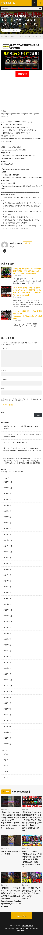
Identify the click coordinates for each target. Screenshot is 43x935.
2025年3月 (7, 528)
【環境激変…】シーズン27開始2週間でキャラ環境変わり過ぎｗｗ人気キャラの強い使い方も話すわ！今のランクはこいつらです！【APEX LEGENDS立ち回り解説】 (32, 821)
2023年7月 (7, 639)
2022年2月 (7, 738)
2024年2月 (7, 598)
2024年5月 (7, 581)
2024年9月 (7, 558)
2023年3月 (7, 662)
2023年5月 (7, 651)
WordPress (21, 930)
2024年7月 (7, 569)
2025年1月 (7, 534)
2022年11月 (7, 686)
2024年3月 (7, 592)
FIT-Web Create (23, 928)
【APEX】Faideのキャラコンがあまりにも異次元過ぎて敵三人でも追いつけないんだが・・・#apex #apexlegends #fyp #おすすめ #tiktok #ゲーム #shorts (11, 820)
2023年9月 (7, 627)
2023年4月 (7, 656)
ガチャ (5, 766)
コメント (4, 348)
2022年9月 (7, 697)
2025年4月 (7, 523)
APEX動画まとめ (27, 926)
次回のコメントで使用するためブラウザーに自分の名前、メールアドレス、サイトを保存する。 (21, 399)
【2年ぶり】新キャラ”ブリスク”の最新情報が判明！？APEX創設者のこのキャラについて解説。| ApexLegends (27, 271)
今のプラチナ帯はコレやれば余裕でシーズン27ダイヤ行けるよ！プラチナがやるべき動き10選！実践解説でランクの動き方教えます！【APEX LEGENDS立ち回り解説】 (22, 461)
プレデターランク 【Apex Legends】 (15, 442)
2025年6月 (7, 511)
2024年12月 (7, 540)
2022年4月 (7, 726)
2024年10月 (7, 552)
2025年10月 (7, 488)
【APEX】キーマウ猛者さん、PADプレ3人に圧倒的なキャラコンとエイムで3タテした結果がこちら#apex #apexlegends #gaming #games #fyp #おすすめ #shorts (11, 897)
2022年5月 (7, 720)
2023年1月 (7, 674)
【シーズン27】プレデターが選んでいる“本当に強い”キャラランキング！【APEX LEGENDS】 (31, 893)
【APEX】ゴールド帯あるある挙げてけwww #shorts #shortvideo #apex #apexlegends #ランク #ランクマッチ (22, 450)
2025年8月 (7, 499)
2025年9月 (7, 494)
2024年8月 (7, 563)
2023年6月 (7, 645)
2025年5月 (7, 517)
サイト (3, 388)
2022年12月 (7, 680)
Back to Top (21, 916)
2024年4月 (7, 587)
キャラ (16, 30)
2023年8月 (7, 633)
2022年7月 (7, 709)
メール (4, 379)
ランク (5, 777)
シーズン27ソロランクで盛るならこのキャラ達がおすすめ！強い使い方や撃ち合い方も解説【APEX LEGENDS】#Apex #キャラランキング (32, 859)
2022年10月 (7, 691)
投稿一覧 (27, 243)
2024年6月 (7, 575)
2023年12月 (7, 610)
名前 (3, 370)
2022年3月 (7, 732)
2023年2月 (7, 668)
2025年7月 (7, 505)
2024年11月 (7, 546)
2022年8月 (7, 703)
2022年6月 (7, 715)
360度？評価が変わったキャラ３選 (10, 852)
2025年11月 (7, 482)
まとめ (5, 754)
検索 (2, 412)
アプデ (5, 760)
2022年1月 (7, 744)
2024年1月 (7, 604)
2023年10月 (7, 622)
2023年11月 (7, 616)
